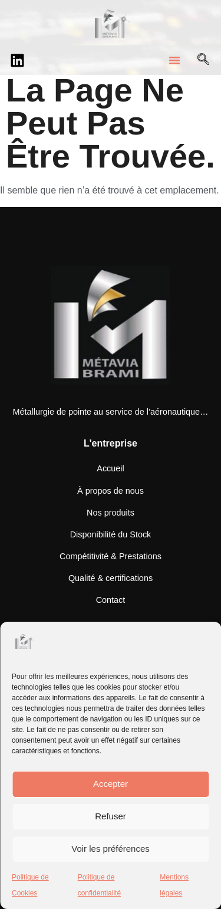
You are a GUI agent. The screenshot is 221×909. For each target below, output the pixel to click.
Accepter (110, 784)
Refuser (110, 816)
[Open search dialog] (203, 60)
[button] (174, 60)
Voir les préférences (110, 849)
